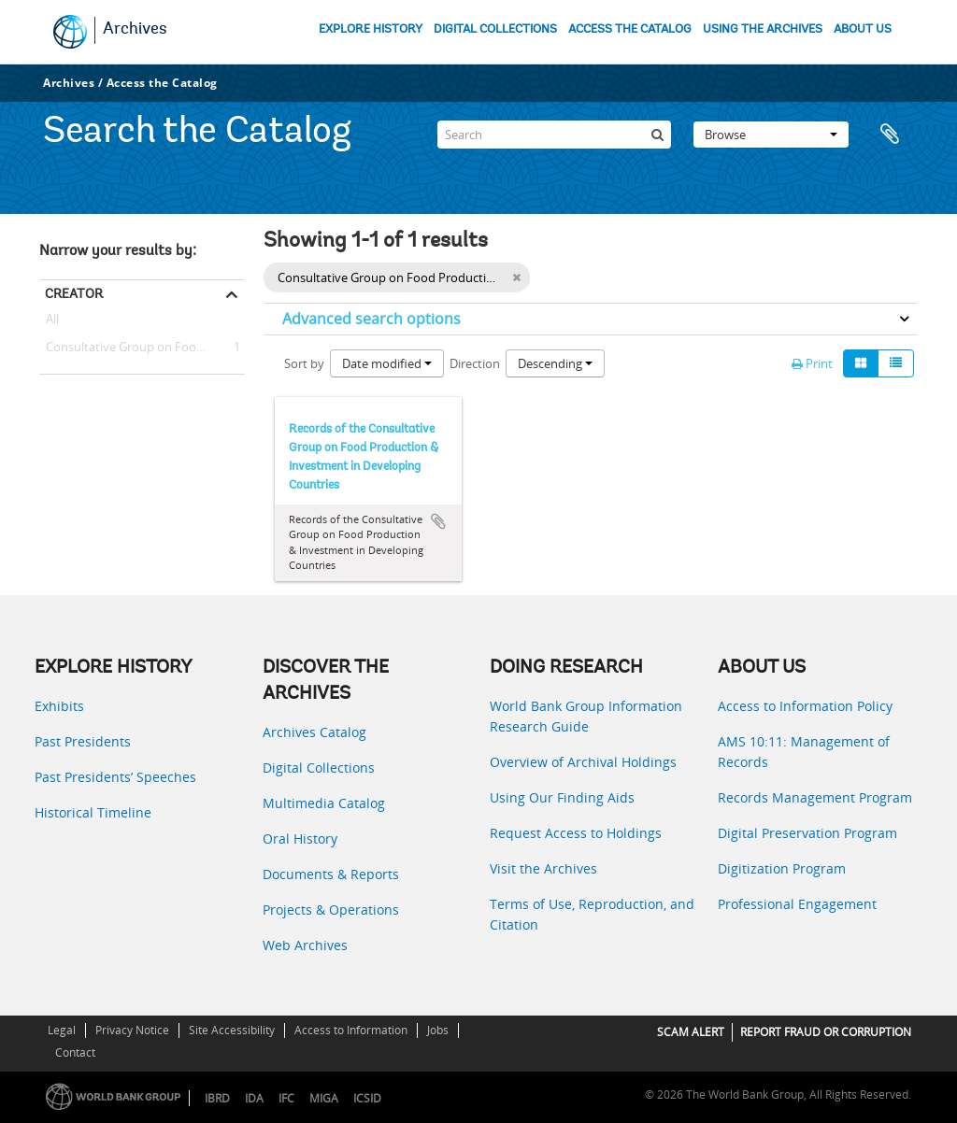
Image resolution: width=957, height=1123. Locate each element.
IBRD (217, 1098)
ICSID (367, 1098)
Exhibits (59, 706)
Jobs (438, 1030)
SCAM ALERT (690, 1032)
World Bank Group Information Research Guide (586, 716)
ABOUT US (863, 29)
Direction (475, 363)
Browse (771, 134)
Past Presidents (83, 741)
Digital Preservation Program (807, 833)
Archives (135, 29)
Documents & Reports (331, 874)
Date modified (387, 363)
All (52, 322)
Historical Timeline (93, 812)
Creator (74, 293)
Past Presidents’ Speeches (115, 777)
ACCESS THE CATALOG (630, 29)
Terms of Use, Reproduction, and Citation (592, 914)
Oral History (300, 838)
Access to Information (350, 1030)
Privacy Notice (132, 1030)
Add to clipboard (438, 521)
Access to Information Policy (805, 706)
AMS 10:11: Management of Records (804, 751)
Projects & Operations (331, 909)
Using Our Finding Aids (562, 797)
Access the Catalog (162, 83)
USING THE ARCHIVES (762, 29)
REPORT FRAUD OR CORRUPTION (825, 1032)
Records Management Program (815, 797)
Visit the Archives (543, 868)
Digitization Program (782, 868)
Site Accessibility (232, 1030)
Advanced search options (371, 318)
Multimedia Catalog (324, 803)
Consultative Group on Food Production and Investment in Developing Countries (142, 347)
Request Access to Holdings (576, 833)
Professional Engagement (797, 904)
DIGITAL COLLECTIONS (495, 29)
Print (812, 363)
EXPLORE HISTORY (370, 29)
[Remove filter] (516, 277)
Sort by (304, 363)
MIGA (323, 1098)
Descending (555, 363)
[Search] (554, 135)
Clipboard (894, 134)
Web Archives (305, 945)
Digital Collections (319, 767)
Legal (62, 1030)
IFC (286, 1098)
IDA (254, 1098)
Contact (75, 1052)
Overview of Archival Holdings (583, 762)
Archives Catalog (314, 732)
